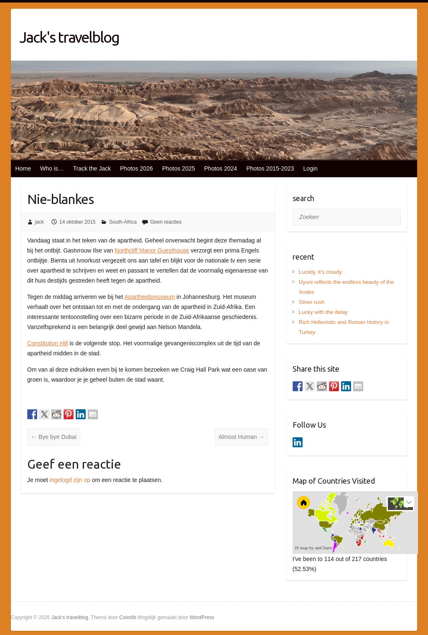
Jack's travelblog (69, 37)
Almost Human (242, 437)
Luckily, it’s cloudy (320, 272)
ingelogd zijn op (70, 480)
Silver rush (311, 302)
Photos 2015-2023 (270, 168)
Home (23, 168)
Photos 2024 (220, 168)
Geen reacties (165, 222)
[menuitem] (366, 529)
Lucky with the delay (323, 312)
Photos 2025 (178, 168)
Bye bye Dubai (53, 437)
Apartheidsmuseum (150, 296)
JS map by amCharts (314, 547)
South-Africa (123, 222)
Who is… (52, 168)
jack (39, 222)
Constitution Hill (47, 343)
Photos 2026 (136, 168)
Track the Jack (92, 168)
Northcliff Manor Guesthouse (152, 250)
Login (310, 168)
